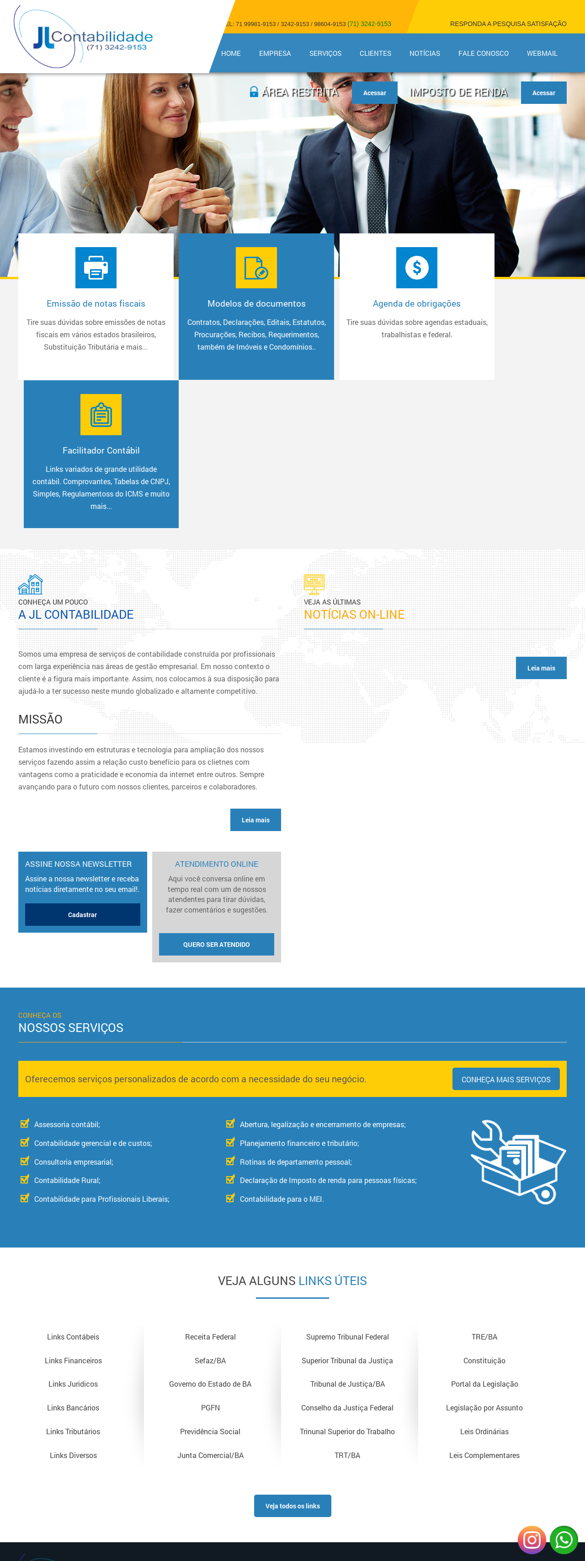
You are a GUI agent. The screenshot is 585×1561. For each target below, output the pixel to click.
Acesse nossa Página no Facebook (484, 1435)
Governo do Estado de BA (210, 1237)
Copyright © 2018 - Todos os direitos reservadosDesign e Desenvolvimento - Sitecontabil (484, 1458)
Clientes (375, 53)
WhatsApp (564, 1540)
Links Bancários (73, 1261)
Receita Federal (210, 1189)
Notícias (425, 53)
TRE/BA (484, 1189)
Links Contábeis (73, 1189)
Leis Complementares (484, 1309)
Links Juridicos (73, 1237)
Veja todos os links (293, 1360)
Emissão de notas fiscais (84, 331)
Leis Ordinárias (484, 1286)
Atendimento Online (216, 760)
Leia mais (256, 673)
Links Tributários (73, 1286)
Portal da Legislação (484, 1237)
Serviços (325, 53)
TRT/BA (347, 1309)
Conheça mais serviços (506, 932)
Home (231, 53)
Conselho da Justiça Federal (347, 1261)
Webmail (542, 53)
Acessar (543, 92)
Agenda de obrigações (358, 318)
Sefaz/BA (210, 1213)
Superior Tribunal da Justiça (347, 1213)
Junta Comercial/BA (210, 1309)
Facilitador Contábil (495, 331)
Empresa (275, 53)
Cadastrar (82, 767)
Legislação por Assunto (484, 1261)
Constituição (484, 1213)
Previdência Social (210, 1286)
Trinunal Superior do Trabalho (347, 1286)
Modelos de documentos (221, 331)
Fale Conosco (483, 53)
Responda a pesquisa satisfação (508, 23)
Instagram (532, 1540)
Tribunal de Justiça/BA (347, 1237)
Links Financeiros (73, 1213)
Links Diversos (73, 1309)
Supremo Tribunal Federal (347, 1189)
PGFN (210, 1261)
